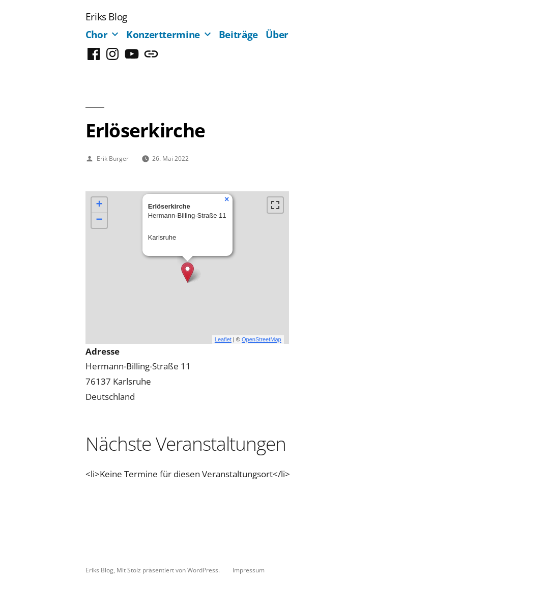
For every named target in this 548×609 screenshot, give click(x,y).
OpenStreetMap (261, 339)
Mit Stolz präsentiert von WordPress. (169, 570)
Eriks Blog (106, 16)
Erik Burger (113, 158)
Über (277, 34)
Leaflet (223, 339)
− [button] (99, 220)
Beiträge (238, 34)
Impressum (249, 570)
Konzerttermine (163, 34)
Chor (96, 34)
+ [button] (99, 205)
